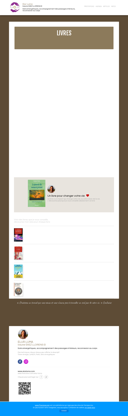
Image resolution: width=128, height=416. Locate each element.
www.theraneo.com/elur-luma (30, 373)
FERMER (64, 411)
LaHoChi (32, 354)
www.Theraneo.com (42, 405)
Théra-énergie (23, 354)
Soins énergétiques (48, 354)
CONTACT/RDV (90, 9)
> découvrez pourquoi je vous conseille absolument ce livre (71, 201)
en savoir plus (90, 407)
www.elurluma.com (26, 371)
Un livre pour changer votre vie (66, 195)
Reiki (38, 354)
